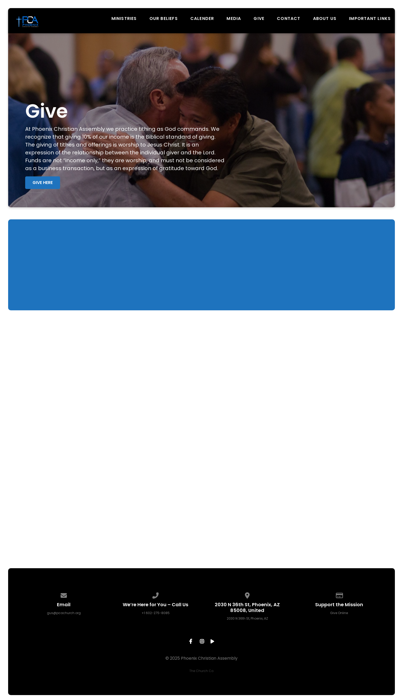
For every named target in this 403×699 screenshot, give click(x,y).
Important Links (370, 19)
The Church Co (201, 671)
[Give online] (339, 594)
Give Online (339, 613)
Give (259, 19)
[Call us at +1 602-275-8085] (155, 594)
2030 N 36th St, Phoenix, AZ (247, 618)
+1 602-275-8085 (156, 613)
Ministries (124, 19)
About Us (325, 19)
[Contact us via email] (64, 594)
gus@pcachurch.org (64, 613)
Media (234, 19)
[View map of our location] (247, 594)
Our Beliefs (163, 19)
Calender (202, 19)
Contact (288, 19)
